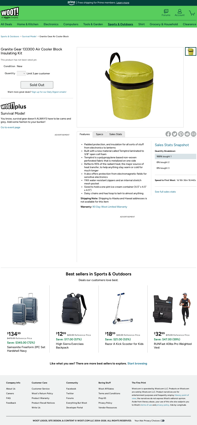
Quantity (10, 73)
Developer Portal (74, 407)
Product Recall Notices (43, 403)
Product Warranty (40, 398)
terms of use (146, 405)
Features (85, 134)
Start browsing (137, 363)
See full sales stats (165, 191)
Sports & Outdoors (10, 36)
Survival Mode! (29, 36)
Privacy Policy (105, 403)
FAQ (8, 398)
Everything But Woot (76, 403)
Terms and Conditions (109, 393)
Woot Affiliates (106, 388)
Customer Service (41, 388)
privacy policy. (163, 405)
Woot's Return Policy (42, 393)
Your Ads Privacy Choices (147, 420)
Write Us (36, 407)
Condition (9, 66)
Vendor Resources (107, 407)
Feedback (11, 403)
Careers (10, 393)
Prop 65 (102, 398)
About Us (10, 388)
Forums (166, 13)
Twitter (70, 393)
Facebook (71, 388)
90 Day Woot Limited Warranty (110, 206)
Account (180, 13)
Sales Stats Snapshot (172, 145)
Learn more (122, 2)
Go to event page (10, 127)
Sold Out (37, 85)
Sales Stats (115, 134)
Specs (99, 134)
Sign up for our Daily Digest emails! (49, 92)
